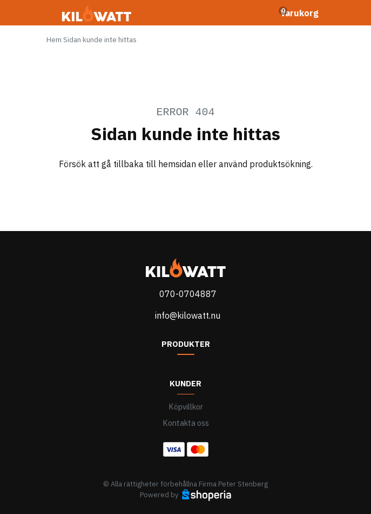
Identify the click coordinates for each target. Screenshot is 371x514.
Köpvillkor (185, 406)
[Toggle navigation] (52, 16)
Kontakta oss (186, 423)
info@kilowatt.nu (187, 315)
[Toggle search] (258, 12)
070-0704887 (188, 293)
